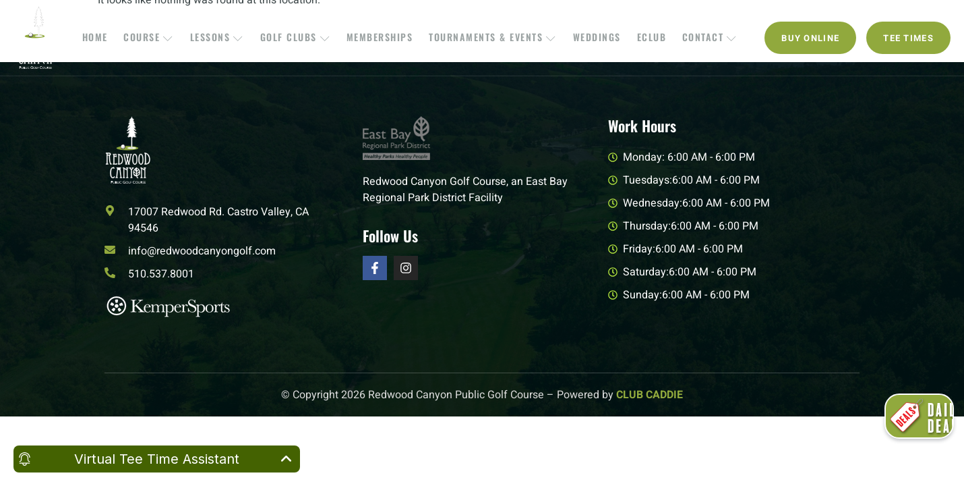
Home (106, 37)
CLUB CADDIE (649, 395)
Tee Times (908, 38)
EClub (645, 37)
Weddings (593, 37)
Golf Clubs (299, 37)
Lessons (223, 37)
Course (158, 37)
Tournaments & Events (491, 37)
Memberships (381, 37)
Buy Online (810, 38)
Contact (700, 37)
